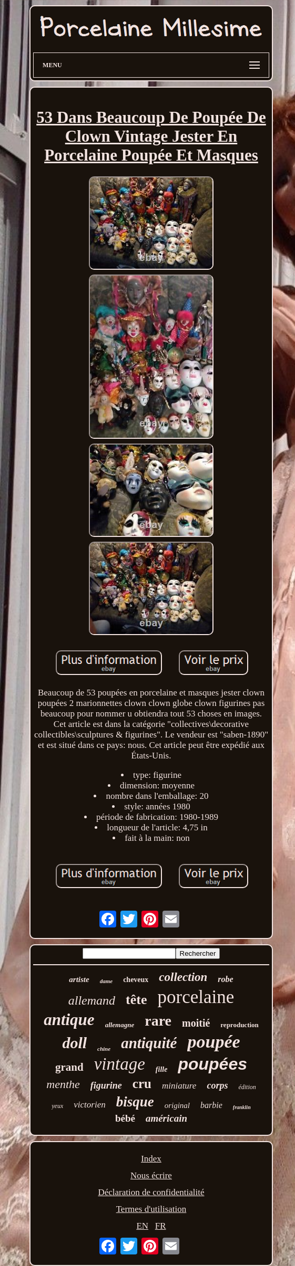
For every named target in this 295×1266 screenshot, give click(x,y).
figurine (106, 1085)
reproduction (239, 1025)
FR (160, 1226)
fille (162, 1069)
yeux (57, 1106)
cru (142, 1084)
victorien (89, 1105)
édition (247, 1087)
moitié (196, 1023)
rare (158, 1020)
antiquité (149, 1043)
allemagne (120, 1025)
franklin (242, 1107)
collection (183, 977)
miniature (179, 1086)
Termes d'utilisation (151, 1209)
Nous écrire (151, 1175)
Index (151, 1159)
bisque (135, 1102)
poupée (213, 1041)
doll (74, 1042)
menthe (63, 1084)
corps (217, 1085)
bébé (125, 1118)
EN (142, 1226)
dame (106, 981)
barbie (211, 1105)
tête (136, 999)
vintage (119, 1063)
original (177, 1105)
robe (225, 979)
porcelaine (195, 997)
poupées (212, 1063)
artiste (79, 979)
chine (103, 1049)
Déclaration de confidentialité (151, 1192)
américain (166, 1118)
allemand (91, 1000)
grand (69, 1067)
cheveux (135, 980)
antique (69, 1019)
